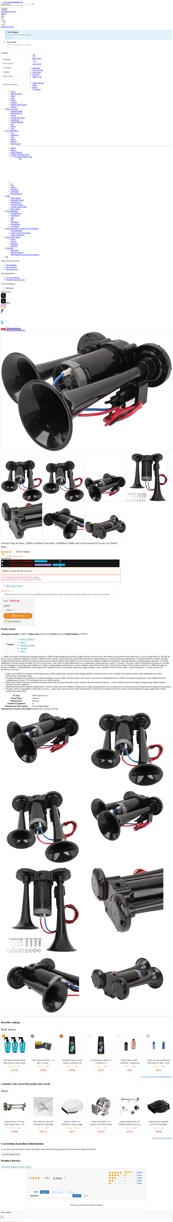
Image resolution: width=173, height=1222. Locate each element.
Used (34, 565)
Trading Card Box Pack (20, 155)
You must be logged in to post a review (16, 1167)
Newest (44, 1192)
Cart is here (36, 64)
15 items (140, 1172)
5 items (139, 1175)
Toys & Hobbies (12, 131)
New (25, 561)
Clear (86, 1196)
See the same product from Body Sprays (156, 1077)
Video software (38, 83)
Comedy (14, 102)
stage (13, 98)
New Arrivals (8, 63)
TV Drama (36, 89)
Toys (12, 133)
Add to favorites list (12, 621)
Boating (24, 648)
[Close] (2, 1217)
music (13, 92)
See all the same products (162, 1138)
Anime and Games (18, 118)
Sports (13, 100)
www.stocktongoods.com (13, 2)
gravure (14, 107)
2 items (139, 1178)
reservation (7, 68)
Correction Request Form (10, 1154)
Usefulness (71, 1192)
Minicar (14, 142)
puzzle (13, 139)
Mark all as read (7, 27)
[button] (86, 24)
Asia (12, 129)
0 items (139, 1183)
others (13, 96)
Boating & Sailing (28, 645)
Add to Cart (18, 615)
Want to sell (7, 76)
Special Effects (16, 94)
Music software (12, 109)
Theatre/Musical (17, 122)
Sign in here (37, 58)
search (4, 9)
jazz (12, 124)
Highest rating (57, 1192)
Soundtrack (15, 120)
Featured (6, 72)
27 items (57, 1178)
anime (34, 85)
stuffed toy (15, 135)
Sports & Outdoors (10, 84)
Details (35, 577)
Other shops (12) (15, 586)
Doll (12, 137)
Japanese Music (17, 111)
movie (34, 87)
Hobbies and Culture (19, 105)
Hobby (13, 148)
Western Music (16, 113)
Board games (16, 144)
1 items (139, 1180)
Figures (13, 150)
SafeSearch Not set (8, 12)
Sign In (4, 14)
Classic (13, 115)
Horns (23, 651)
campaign (6, 59)
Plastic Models (16, 152)
